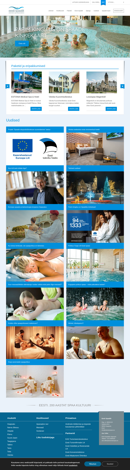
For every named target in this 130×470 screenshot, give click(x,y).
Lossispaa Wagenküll (96, 97)
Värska (10, 455)
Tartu (9, 448)
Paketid (69, 11)
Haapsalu (11, 424)
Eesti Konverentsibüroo (74, 452)
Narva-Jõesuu (13, 428)
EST (103, 2)
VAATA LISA (36, 109)
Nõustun (92, 464)
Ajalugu (88, 11)
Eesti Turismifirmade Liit (75, 443)
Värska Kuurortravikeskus (60, 97)
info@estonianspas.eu (108, 430)
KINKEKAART (118, 11)
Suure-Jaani (12, 438)
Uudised (96, 11)
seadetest (73, 465)
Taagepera (11, 441)
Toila (9, 452)
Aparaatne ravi (42, 424)
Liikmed (50, 11)
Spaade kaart (106, 11)
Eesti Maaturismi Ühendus (76, 456)
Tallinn (9, 445)
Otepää (10, 431)
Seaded (110, 464)
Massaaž (40, 428)
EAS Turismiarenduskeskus (76, 439)
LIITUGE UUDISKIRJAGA (80, 2)
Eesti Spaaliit (79, 11)
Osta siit (22, 43)
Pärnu (9, 434)
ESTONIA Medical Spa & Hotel (25, 97)
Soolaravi (40, 431)
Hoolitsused (60, 11)
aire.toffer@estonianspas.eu (110, 440)
